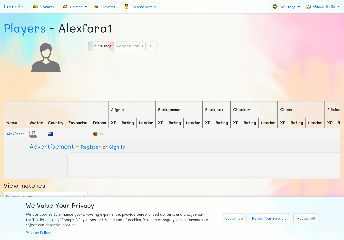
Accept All (306, 218)
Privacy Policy (38, 232)
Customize (234, 218)
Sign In (117, 147)
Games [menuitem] (73, 6)
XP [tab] (151, 45)
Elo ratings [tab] (101, 45)
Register (91, 147)
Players (25, 27)
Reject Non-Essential (269, 218)
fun (13, 6)
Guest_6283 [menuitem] (320, 6)
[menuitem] (43, 6)
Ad (51, 146)
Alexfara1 (15, 133)
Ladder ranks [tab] (130, 45)
